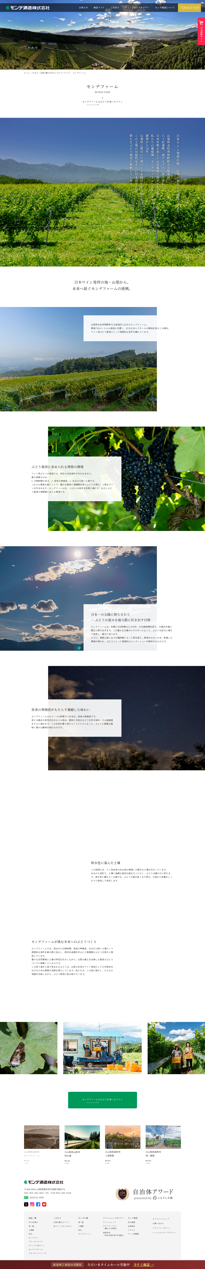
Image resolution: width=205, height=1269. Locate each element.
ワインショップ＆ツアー (137, 7)
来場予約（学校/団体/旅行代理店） (113, 1233)
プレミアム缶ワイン (37, 1245)
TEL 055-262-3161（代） (37, 1192)
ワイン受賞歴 (133, 1234)
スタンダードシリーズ (38, 1253)
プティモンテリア (36, 1241)
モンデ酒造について (165, 7)
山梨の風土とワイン (61, 1222)
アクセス (131, 1230)
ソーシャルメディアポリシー (164, 1232)
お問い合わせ (158, 1223)
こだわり (114, 7)
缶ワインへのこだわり (62, 1226)
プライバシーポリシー (162, 1228)
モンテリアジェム (36, 1249)
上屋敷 (31, 1230)
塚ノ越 (31, 1226)
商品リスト (99, 7)
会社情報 (131, 1222)
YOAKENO (33, 1222)
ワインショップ (109, 1222)
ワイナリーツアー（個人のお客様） (110, 1227)
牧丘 (30, 1234)
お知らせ (83, 7)
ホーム (27, 73)
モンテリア (33, 1237)
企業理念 (131, 1226)
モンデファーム (84, 1234)
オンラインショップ (161, 1219)
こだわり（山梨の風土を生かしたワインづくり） (51, 73)
